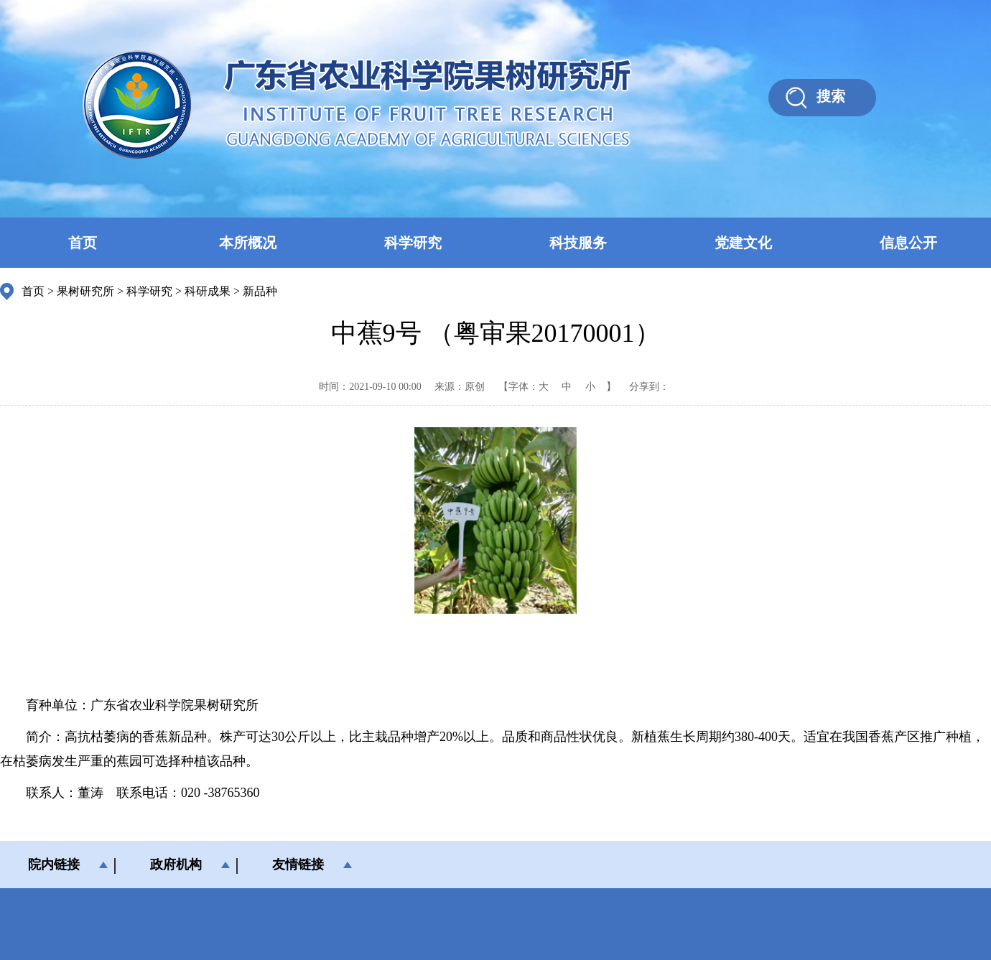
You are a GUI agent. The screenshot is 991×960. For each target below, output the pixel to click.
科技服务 (578, 243)
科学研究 (413, 243)
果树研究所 (85, 291)
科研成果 (208, 291)
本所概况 (247, 243)
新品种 (260, 291)
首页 (82, 243)
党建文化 (743, 243)
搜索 (830, 96)
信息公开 (908, 243)
